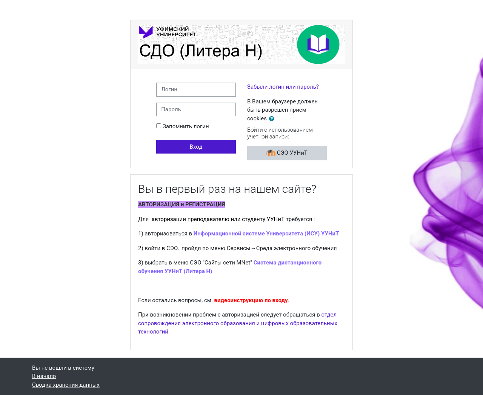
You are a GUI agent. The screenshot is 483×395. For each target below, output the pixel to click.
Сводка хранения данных (66, 384)
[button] (273, 119)
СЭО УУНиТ (287, 153)
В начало (44, 376)
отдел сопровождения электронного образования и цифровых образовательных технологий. (237, 323)
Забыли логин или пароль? (283, 86)
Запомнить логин (186, 126)
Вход (196, 146)
